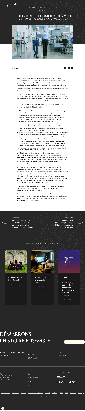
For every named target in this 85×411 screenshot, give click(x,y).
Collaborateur (5, 393)
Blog (57, 7)
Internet (47, 393)
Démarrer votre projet (72, 342)
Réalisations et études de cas (37, 7)
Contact (42, 10)
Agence (36, 5)
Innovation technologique (35, 393)
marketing (55, 393)
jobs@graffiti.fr (32, 358)
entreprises (15, 393)
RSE (29, 385)
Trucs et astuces (42, 396)
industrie (23, 393)
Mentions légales (33, 378)
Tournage (81, 393)
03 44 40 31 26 (5, 379)
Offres (48, 5)
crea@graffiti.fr (4, 355)
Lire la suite (14, 284)
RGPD (30, 381)
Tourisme (73, 393)
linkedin (59, 355)
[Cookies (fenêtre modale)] (2, 408)
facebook (65, 355)
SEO (66, 393)
